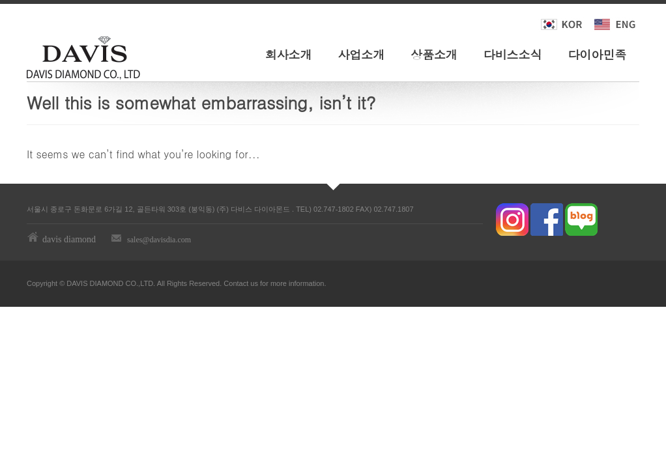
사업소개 (361, 54)
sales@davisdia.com (159, 239)
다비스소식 (513, 54)
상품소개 (434, 54)
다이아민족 (597, 54)
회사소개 (288, 54)
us (254, 283)
